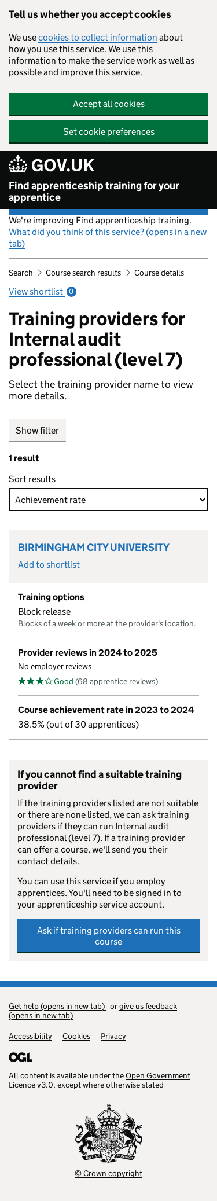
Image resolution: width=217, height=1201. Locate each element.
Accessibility (30, 1036)
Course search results (83, 272)
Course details (159, 272)
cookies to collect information (97, 37)
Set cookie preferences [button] (109, 131)
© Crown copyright (108, 1173)
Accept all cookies (109, 103)
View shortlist (42, 291)
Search (21, 272)
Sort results (35, 478)
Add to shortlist (49, 564)
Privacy (113, 1036)
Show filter (37, 430)
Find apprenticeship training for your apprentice (94, 191)
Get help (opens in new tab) (57, 1006)
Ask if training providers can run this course (109, 936)
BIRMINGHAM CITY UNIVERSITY (94, 547)
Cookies (76, 1036)
